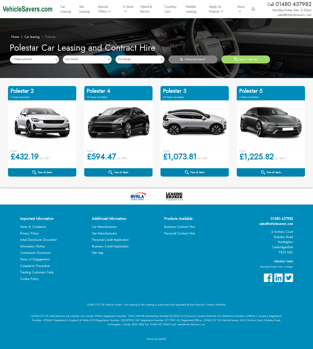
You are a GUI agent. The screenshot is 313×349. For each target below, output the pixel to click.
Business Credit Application (110, 246)
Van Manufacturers (104, 233)
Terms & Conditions (33, 226)
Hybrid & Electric (146, 9)
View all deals (42, 172)
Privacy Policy (29, 233)
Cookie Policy (29, 279)
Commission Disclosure (35, 252)
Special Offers (104, 9)
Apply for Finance (216, 9)
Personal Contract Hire (179, 233)
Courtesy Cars (170, 9)
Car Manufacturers (104, 226)
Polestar (50, 37)
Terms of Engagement (34, 259)
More (241, 8)
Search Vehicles (246, 59)
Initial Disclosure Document (38, 239)
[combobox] (34, 59)
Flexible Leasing (191, 9)
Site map (97, 252)
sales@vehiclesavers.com (276, 223)
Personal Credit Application (110, 239)
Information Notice (32, 246)
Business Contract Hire (179, 226)
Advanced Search (192, 59)
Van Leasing (84, 9)
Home (15, 36)
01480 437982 (289, 6)
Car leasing (32, 37)
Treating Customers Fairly (37, 272)
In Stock (128, 8)
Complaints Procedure (35, 266)
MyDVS (162, 339)
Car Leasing (65, 9)
